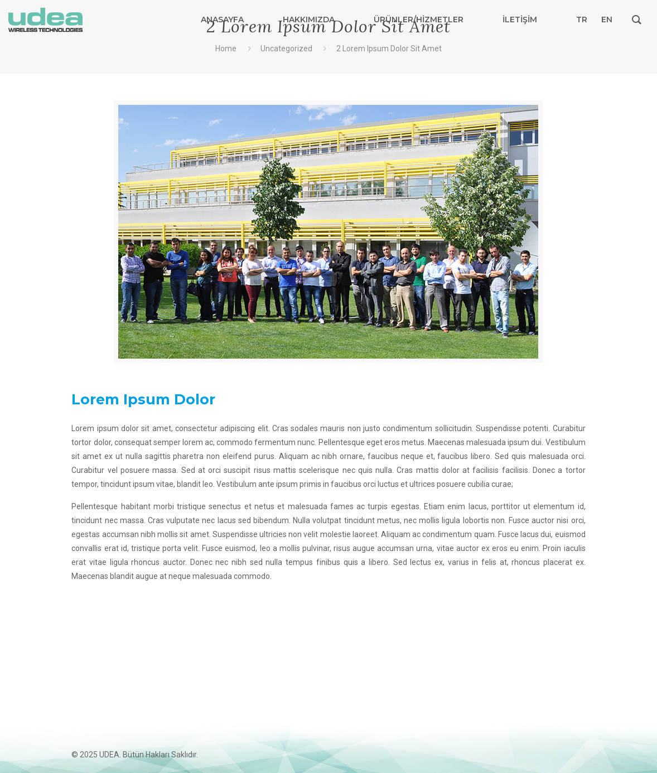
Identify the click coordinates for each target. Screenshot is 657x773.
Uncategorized (286, 48)
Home (225, 48)
